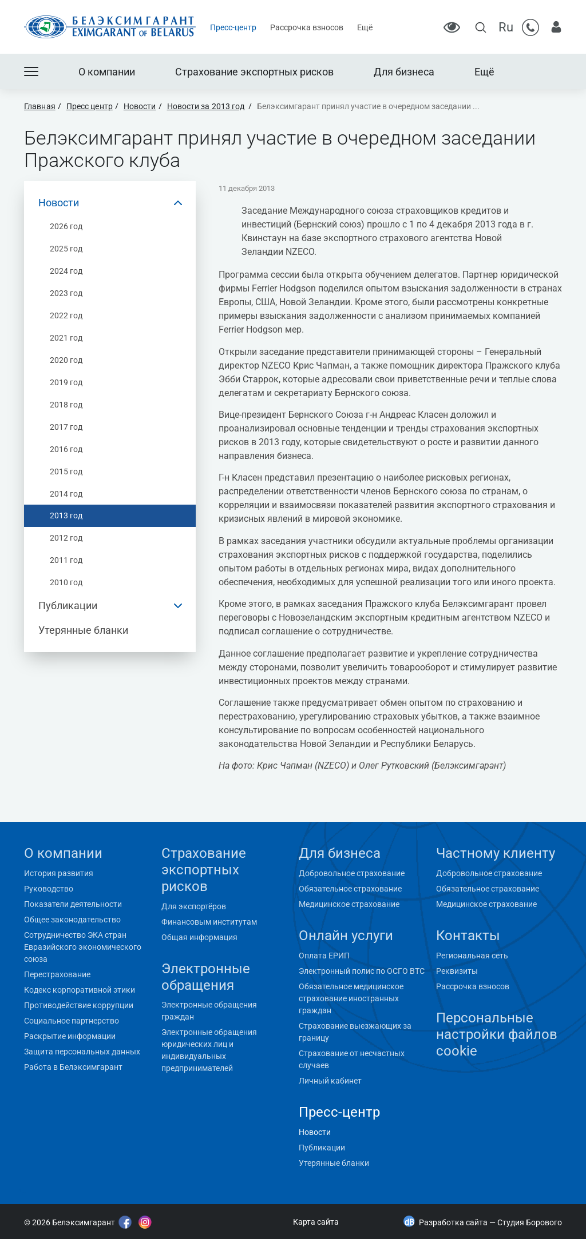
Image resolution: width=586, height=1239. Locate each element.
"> (22, 1193)
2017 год (66, 426)
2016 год (66, 449)
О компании (106, 72)
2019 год (66, 382)
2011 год (66, 560)
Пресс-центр (233, 27)
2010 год (66, 582)
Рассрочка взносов (306, 27)
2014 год (66, 493)
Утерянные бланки (83, 630)
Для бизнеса (404, 72)
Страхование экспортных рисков (254, 72)
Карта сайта (316, 1221)
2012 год (66, 537)
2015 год (66, 471)
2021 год (66, 337)
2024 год (66, 270)
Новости (58, 203)
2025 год (66, 248)
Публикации (67, 605)
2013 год (66, 515)
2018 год (66, 404)
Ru (505, 27)
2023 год (66, 293)
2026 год (66, 226)
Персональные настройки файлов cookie (496, 1034)
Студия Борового (529, 1222)
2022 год (66, 315)
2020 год (66, 360)
